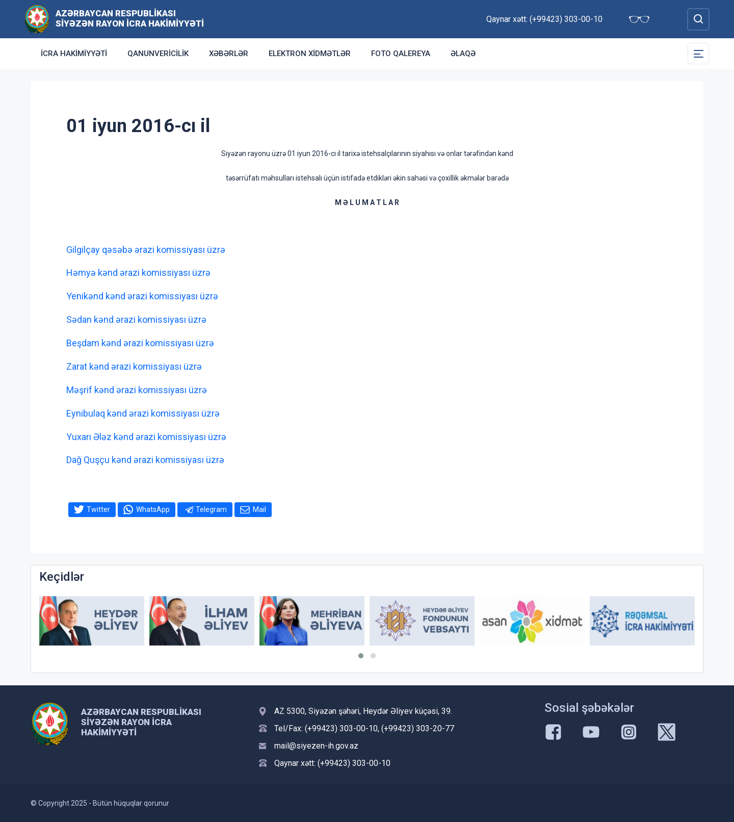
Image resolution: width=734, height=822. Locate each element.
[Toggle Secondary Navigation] (698, 53)
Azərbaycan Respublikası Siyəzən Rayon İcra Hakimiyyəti (130, 18)
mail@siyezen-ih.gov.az (316, 746)
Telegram (211, 509)
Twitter (98, 509)
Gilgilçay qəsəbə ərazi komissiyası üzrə (145, 249)
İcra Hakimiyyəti (74, 53)
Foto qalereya (400, 53)
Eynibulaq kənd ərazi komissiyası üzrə (143, 413)
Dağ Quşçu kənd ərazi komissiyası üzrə (145, 459)
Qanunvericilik (158, 53)
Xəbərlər (228, 53)
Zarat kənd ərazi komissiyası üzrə (134, 366)
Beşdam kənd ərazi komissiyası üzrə (140, 343)
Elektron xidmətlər (310, 53)
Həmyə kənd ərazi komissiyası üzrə (138, 272)
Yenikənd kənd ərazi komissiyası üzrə (142, 296)
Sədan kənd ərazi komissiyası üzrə (136, 319)
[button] (361, 656)
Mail (259, 509)
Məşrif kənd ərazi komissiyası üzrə (136, 389)
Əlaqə (463, 53)
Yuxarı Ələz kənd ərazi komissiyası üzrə (146, 436)
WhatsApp (153, 509)
